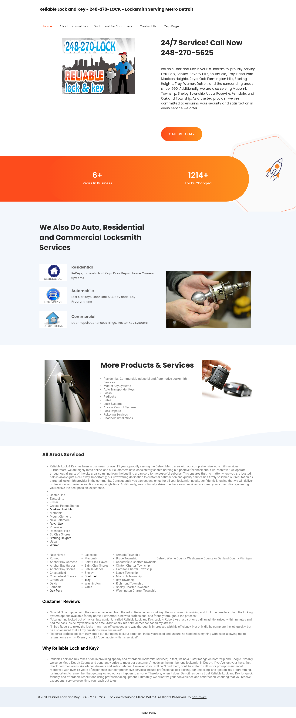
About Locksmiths (73, 26)
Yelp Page (171, 26)
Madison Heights (61, 509)
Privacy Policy (148, 712)
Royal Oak (56, 523)
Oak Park (56, 590)
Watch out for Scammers (113, 26)
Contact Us (148, 26)
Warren (54, 545)
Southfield (91, 576)
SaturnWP (199, 697)
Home (47, 26)
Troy (88, 580)
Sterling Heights (60, 538)
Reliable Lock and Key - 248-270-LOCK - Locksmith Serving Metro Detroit (116, 9)
